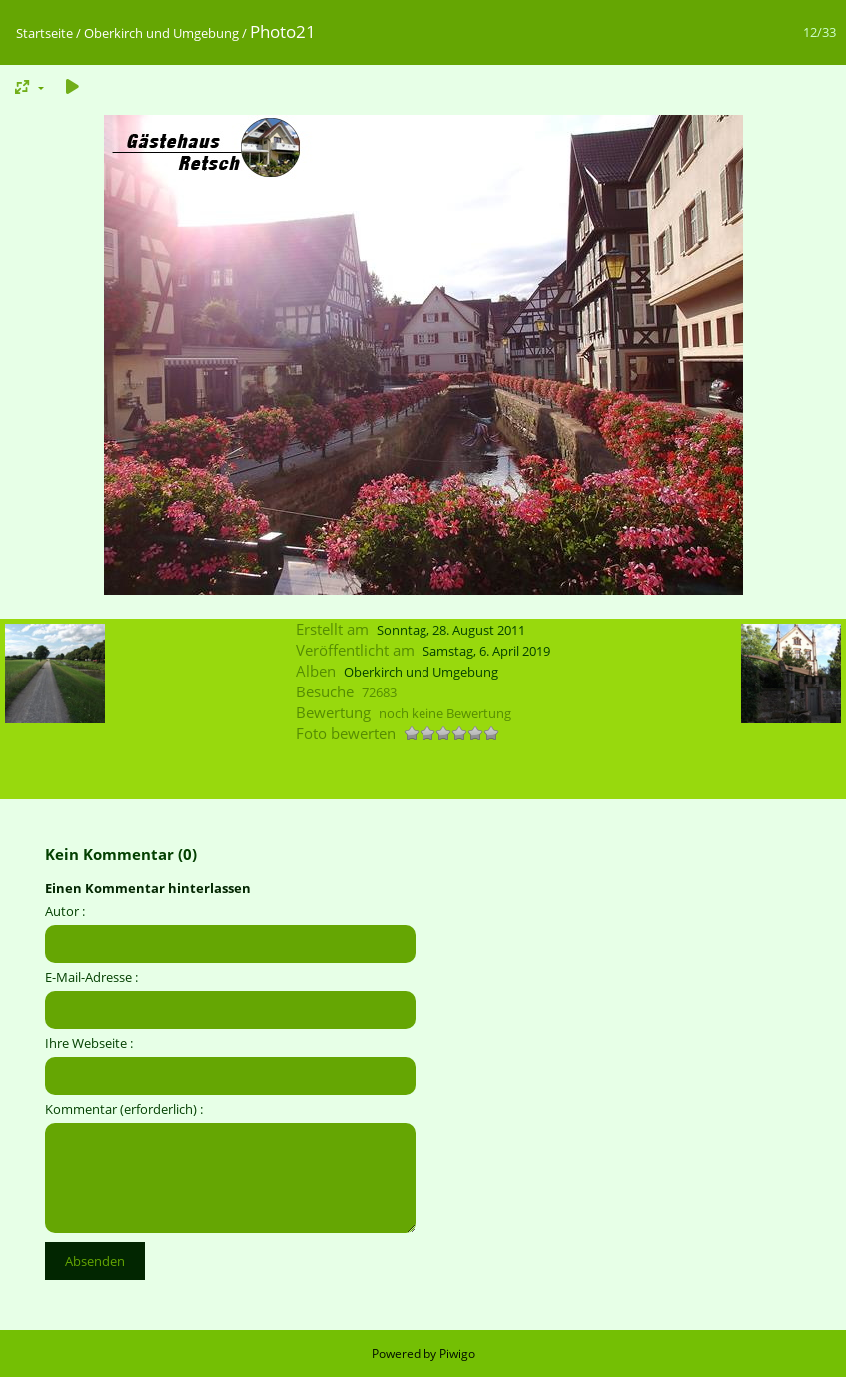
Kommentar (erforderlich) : (124, 1109)
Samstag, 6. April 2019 (486, 651)
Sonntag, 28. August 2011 (451, 630)
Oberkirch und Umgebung (161, 33)
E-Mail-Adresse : (91, 977)
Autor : (65, 911)
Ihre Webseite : (89, 1043)
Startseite (44, 33)
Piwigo (457, 1353)
